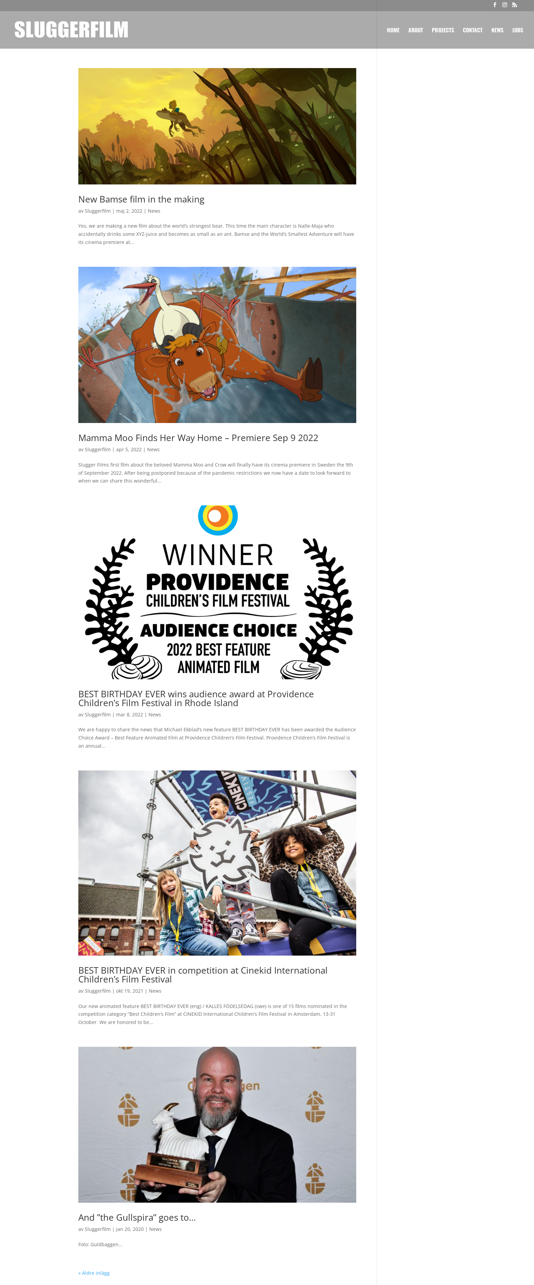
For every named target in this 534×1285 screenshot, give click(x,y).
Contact (473, 31)
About (415, 31)
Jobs (517, 31)
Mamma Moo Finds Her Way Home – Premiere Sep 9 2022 (198, 438)
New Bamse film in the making (141, 199)
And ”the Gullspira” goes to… (137, 1217)
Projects (443, 31)
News (497, 31)
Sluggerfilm (98, 211)
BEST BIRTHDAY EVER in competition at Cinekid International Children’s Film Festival (203, 974)
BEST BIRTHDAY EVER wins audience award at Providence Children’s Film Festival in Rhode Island (196, 698)
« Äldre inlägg (94, 1273)
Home (393, 31)
